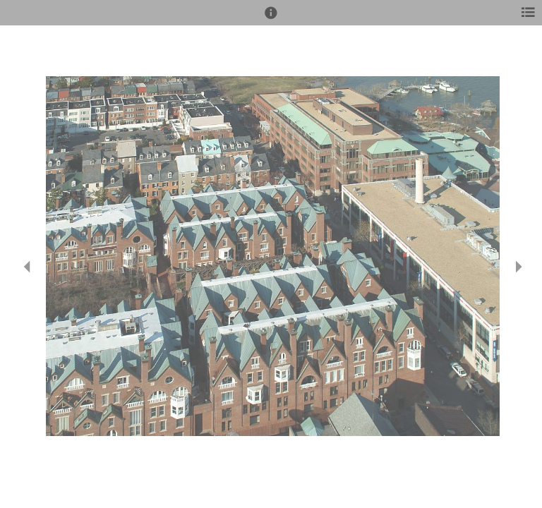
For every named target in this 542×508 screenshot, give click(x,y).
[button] (271, 19)
